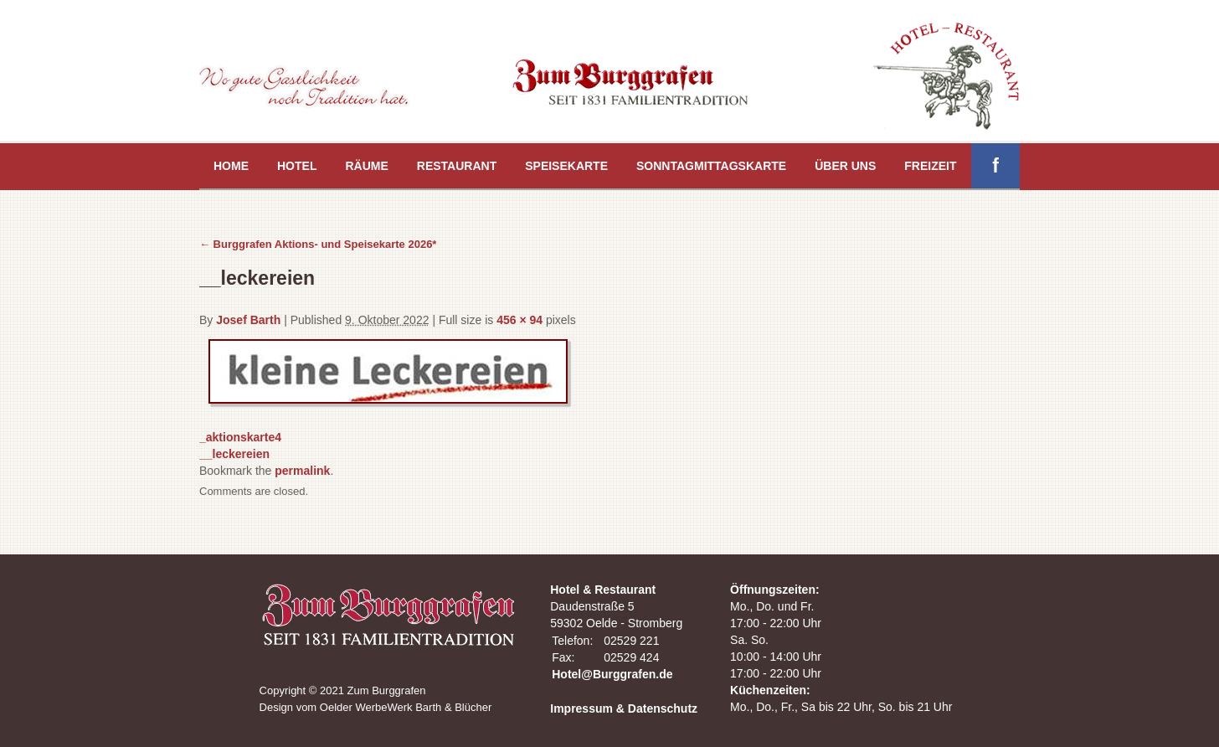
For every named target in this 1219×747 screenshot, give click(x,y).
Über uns (845, 166)
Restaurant (456, 166)
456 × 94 (519, 320)
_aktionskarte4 (240, 437)
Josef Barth (248, 320)
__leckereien (234, 454)
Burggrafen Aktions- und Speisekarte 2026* (317, 244)
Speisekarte (566, 166)
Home (231, 166)
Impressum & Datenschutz (623, 708)
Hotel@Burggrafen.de (612, 674)
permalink (302, 470)
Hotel (296, 166)
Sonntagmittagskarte (711, 166)
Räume (366, 166)
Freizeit (930, 166)
